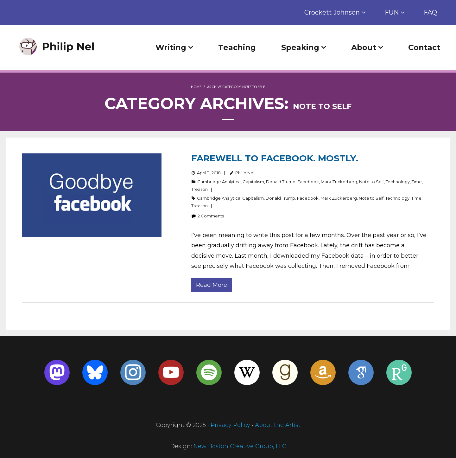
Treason (199, 189)
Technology (398, 181)
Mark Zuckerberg (339, 181)
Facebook (308, 181)
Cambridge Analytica (219, 181)
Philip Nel (244, 172)
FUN (392, 12)
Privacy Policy (230, 425)
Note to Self (371, 181)
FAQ (430, 12)
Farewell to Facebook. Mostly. (274, 158)
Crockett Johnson (332, 12)
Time (417, 181)
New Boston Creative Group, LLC (239, 446)
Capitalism (253, 181)
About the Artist (278, 425)
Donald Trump (280, 181)
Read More (211, 284)
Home (196, 87)
